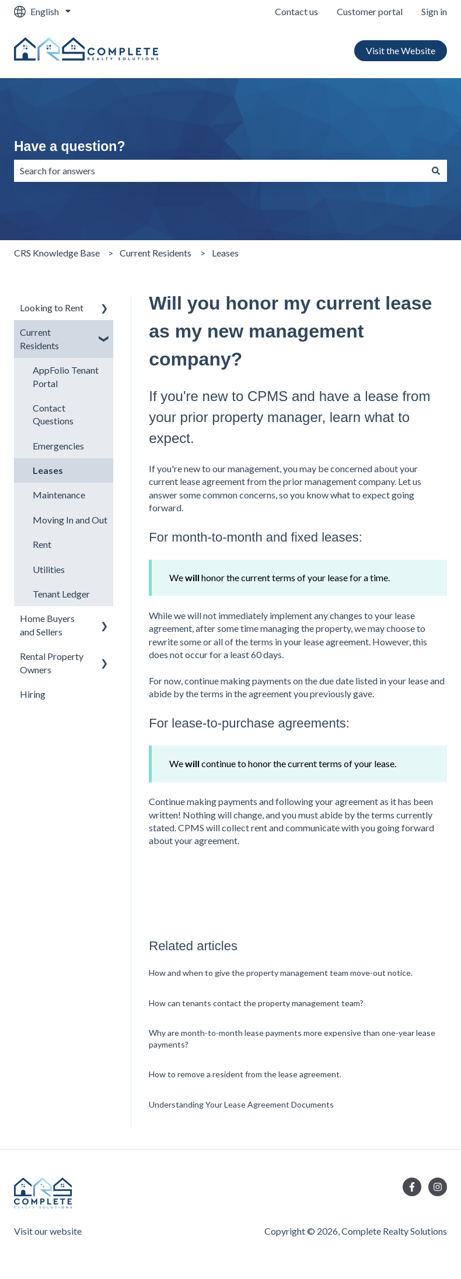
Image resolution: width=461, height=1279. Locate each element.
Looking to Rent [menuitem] (51, 307)
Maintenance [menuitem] (59, 494)
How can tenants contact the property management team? (256, 1003)
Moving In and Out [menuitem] (70, 519)
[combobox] (219, 171)
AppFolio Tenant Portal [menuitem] (66, 376)
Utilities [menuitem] (49, 569)
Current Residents (155, 252)
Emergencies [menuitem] (58, 445)
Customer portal (370, 11)
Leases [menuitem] (48, 470)
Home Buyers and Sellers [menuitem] (47, 625)
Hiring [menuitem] (33, 694)
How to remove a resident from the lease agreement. (245, 1074)
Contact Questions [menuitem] (53, 414)
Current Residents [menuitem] (39, 338)
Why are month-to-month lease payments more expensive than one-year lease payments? (292, 1038)
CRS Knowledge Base (57, 252)
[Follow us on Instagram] (437, 1187)
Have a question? (69, 146)
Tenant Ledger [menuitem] (61, 593)
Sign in (434, 11)
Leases (225, 252)
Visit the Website (400, 50)
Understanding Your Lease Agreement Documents (241, 1104)
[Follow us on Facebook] (412, 1187)
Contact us (296, 11)
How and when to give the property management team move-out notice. (281, 973)
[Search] (436, 171)
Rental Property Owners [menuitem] (51, 662)
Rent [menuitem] (42, 544)
